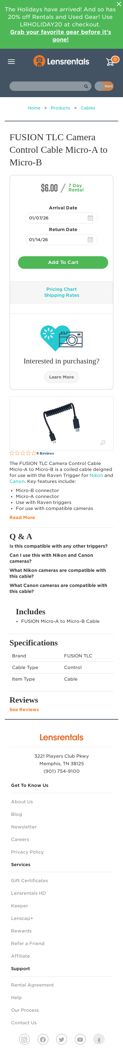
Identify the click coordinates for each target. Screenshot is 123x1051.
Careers (20, 839)
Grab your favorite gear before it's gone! (60, 36)
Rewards (21, 930)
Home (34, 108)
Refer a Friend (27, 943)
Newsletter (24, 826)
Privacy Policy (27, 852)
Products (60, 108)
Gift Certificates (29, 880)
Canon (17, 481)
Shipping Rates (61, 295)
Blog (16, 814)
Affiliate (20, 956)
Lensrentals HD (28, 893)
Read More (22, 517)
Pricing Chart (61, 289)
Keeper (19, 905)
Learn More (61, 377)
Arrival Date (63, 207)
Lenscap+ (22, 918)
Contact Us (24, 1022)
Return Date (63, 229)
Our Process (25, 1010)
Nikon (96, 475)
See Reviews (24, 709)
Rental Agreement (32, 984)
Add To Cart (63, 262)
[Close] (119, 4)
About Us (22, 801)
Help (16, 997)
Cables (88, 108)
